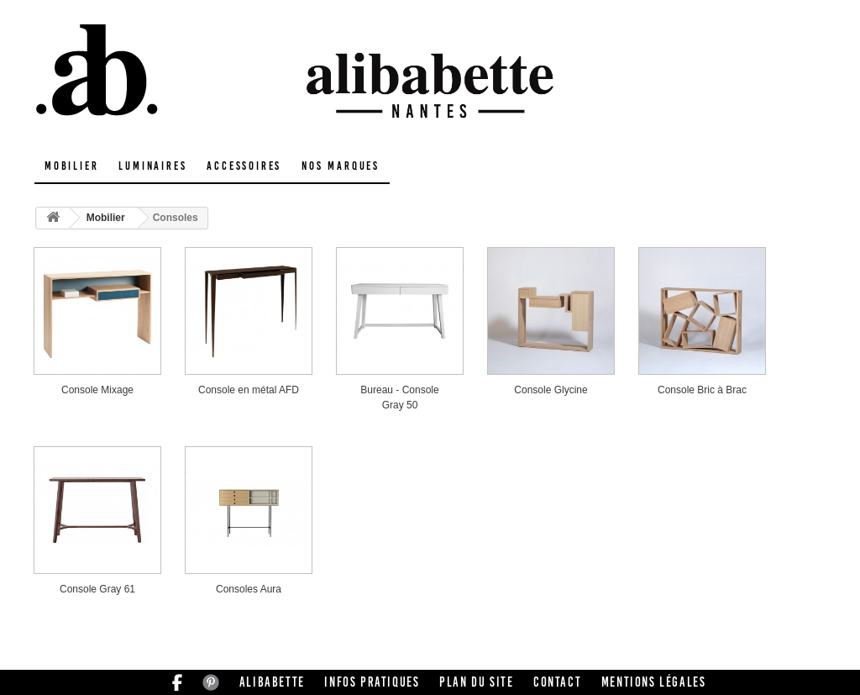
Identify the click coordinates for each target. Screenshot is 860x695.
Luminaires (152, 166)
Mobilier (71, 166)
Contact (557, 682)
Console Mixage (97, 390)
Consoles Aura (248, 589)
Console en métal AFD (248, 390)
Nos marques (341, 166)
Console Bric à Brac (702, 390)
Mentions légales (653, 682)
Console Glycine (550, 390)
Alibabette (272, 682)
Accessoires (244, 166)
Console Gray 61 (97, 589)
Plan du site (476, 682)
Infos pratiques (371, 682)
